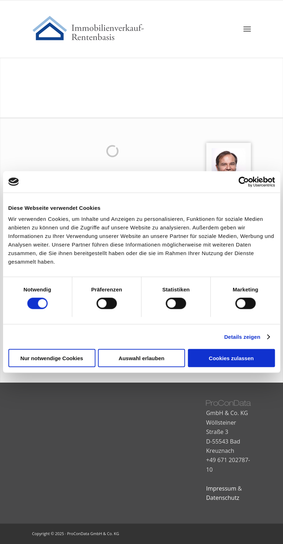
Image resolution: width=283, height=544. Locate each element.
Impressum (221, 488)
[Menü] (247, 29)
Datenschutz (222, 498)
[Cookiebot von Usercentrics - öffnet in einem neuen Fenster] (243, 181)
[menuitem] (247, 29)
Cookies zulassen (231, 358)
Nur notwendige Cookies (51, 358)
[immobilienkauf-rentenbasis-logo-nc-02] (92, 29)
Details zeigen (242, 336)
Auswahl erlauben (141, 358)
